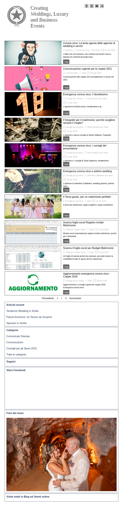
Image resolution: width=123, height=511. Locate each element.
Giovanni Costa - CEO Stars (88, 50)
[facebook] (87, 6)
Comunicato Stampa (18, 336)
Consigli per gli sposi (74, 127)
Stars (84, 73)
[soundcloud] (102, 6)
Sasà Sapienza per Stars (97, 153)
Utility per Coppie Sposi (76, 229)
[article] (61, 53)
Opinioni (69, 50)
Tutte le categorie (16, 354)
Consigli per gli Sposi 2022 (21, 348)
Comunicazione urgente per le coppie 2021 (87, 68)
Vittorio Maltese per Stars (98, 127)
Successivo (75, 298)
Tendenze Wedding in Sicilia (22, 311)
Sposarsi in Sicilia (16, 323)
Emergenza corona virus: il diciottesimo (85, 94)
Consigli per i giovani (74, 98)
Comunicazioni (72, 73)
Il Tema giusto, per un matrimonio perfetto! (87, 196)
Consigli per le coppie (75, 281)
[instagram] (92, 6)
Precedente (48, 298)
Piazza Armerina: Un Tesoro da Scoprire (29, 317)
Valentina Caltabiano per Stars (100, 175)
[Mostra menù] (16, 35)
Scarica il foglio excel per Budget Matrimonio (88, 248)
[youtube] (97, 6)
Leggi (66, 62)
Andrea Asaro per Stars (97, 98)
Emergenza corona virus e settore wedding (87, 171)
